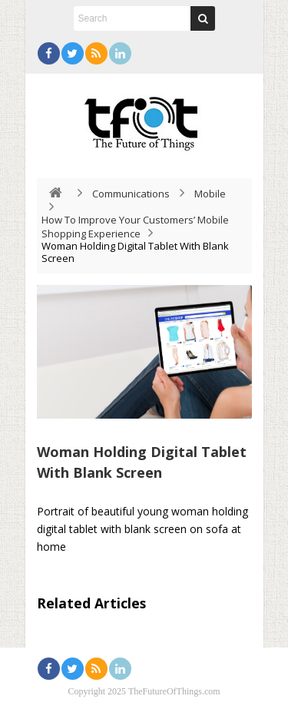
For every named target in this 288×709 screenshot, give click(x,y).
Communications (131, 193)
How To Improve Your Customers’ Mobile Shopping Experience (135, 226)
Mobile (210, 193)
